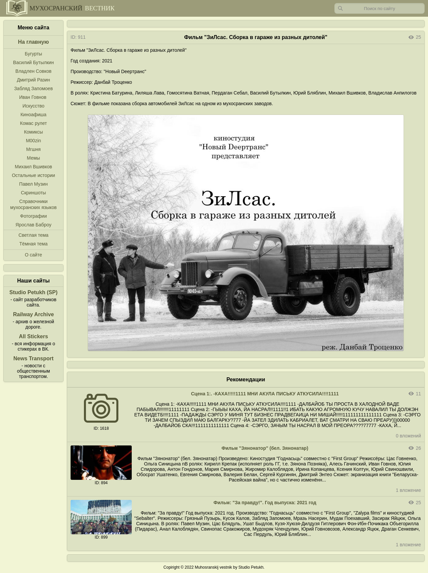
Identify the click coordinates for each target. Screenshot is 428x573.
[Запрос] (379, 8)
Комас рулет (33, 123)
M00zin (33, 140)
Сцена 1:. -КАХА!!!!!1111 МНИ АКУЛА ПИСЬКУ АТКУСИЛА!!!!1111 (265, 393)
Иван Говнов (32, 97)
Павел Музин (33, 184)
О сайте (33, 254)
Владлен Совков (33, 71)
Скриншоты (33, 192)
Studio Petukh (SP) (33, 292)
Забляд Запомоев (33, 88)
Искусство (33, 106)
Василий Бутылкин (33, 62)
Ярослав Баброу (33, 224)
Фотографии (33, 216)
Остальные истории (33, 175)
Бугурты (33, 53)
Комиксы (33, 132)
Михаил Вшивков (33, 166)
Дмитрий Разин (33, 79)
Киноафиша (33, 114)
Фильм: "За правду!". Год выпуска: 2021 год (265, 502)
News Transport (33, 358)
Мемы (33, 158)
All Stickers (33, 336)
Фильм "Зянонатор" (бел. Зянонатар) (265, 448)
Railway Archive (33, 314)
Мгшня (33, 149)
